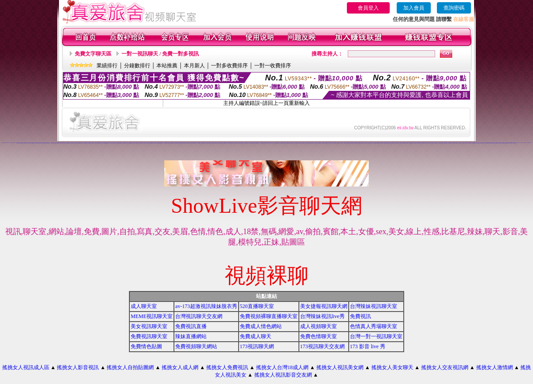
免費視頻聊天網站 (196, 346)
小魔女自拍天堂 (521, 142)
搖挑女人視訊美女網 (339, 367)
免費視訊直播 (191, 326)
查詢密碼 (453, 8)
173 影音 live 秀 (367, 346)
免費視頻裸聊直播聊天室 (269, 316)
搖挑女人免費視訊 (227, 367)
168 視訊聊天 (14, 142)
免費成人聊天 (255, 336)
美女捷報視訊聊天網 (323, 306)
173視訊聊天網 (257, 346)
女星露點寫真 (174, 142)
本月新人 (194, 65)
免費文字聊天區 (93, 54)
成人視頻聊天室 (318, 326)
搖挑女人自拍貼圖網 (130, 367)
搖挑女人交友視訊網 (444, 367)
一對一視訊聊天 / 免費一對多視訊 (160, 54)
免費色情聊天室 (318, 336)
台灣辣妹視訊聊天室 (373, 306)
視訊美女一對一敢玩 (518, 142)
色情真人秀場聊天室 (373, 326)
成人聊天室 (144, 306)
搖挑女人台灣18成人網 (282, 367)
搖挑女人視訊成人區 (25, 367)
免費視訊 (360, 316)
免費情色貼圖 (146, 346)
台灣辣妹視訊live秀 (322, 316)
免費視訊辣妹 (528, 142)
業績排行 (107, 65)
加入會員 (413, 8)
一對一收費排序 (272, 65)
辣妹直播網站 (191, 336)
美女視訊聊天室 (149, 326)
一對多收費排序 (229, 65)
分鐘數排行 (137, 65)
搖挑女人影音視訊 (78, 367)
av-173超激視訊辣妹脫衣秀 (206, 306)
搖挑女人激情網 (494, 367)
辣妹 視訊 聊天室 (305, 142)
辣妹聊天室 (525, 142)
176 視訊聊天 (11, 142)
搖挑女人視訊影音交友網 (283, 375)
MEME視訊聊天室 (152, 316)
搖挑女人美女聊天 (392, 367)
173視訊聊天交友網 (322, 346)
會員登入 (368, 8)
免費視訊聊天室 (149, 336)
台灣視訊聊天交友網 (198, 316)
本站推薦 (166, 65)
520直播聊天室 (257, 306)
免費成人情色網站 (261, 326)
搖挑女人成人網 (180, 367)
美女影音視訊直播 (3, 142)
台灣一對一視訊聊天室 (376, 336)
